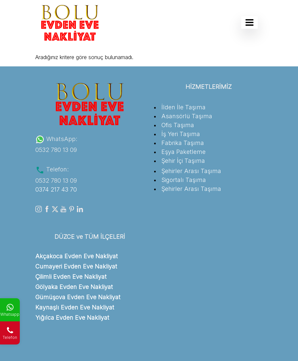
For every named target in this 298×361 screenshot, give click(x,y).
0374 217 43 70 (56, 189)
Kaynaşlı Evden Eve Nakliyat (74, 307)
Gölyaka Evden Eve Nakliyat (74, 286)
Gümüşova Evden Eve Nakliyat (77, 297)
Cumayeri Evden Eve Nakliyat (76, 266)
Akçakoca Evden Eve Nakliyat (76, 256)
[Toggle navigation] (249, 22)
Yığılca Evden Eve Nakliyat (72, 317)
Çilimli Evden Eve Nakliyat (71, 276)
